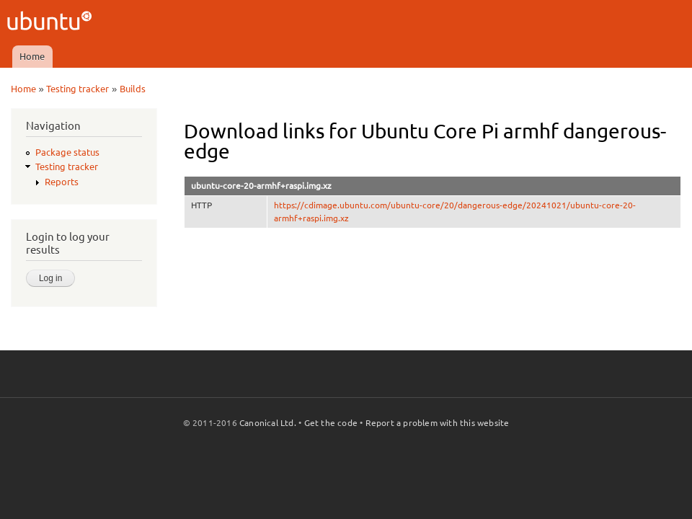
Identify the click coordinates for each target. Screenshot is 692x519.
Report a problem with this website (437, 422)
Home (32, 56)
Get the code (331, 422)
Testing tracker (77, 89)
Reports (62, 182)
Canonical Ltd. (267, 422)
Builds (133, 89)
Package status (67, 152)
